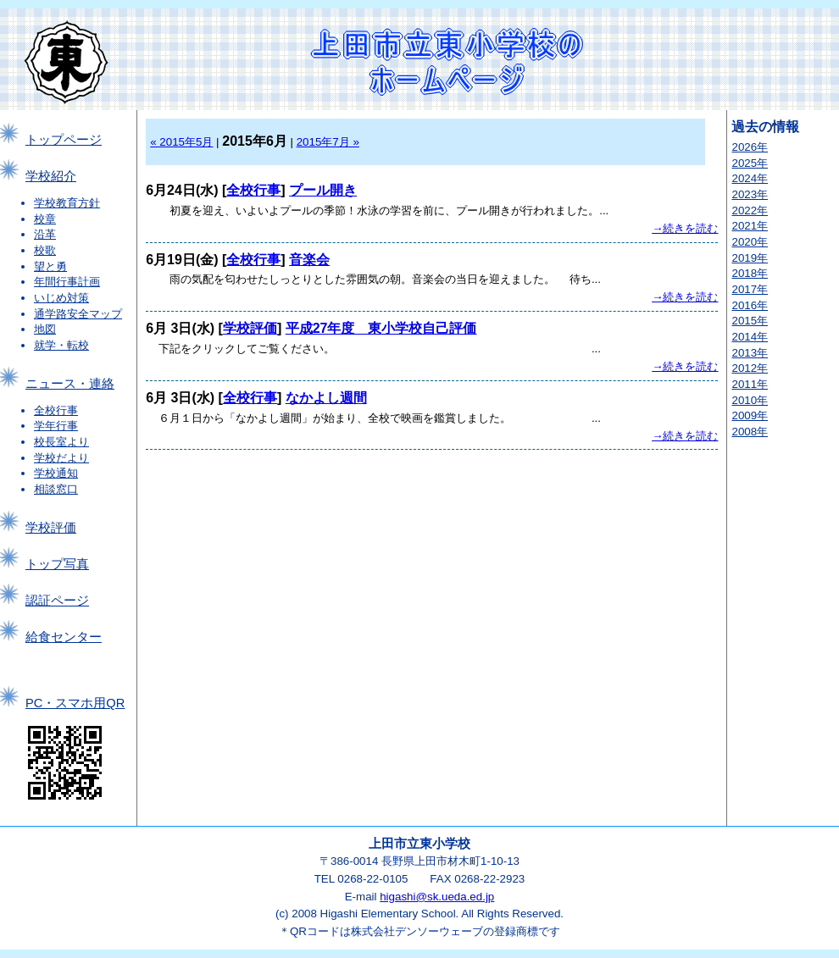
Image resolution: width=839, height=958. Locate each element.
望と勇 (50, 266)
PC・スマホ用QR (75, 703)
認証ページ (57, 600)
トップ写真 (57, 564)
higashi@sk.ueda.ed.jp (437, 896)
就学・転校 (61, 345)
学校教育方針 (67, 203)
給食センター (63, 637)
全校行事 (56, 410)
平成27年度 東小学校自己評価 (381, 328)
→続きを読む (685, 228)
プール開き (323, 190)
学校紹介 (50, 176)
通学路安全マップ (78, 313)
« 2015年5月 (181, 142)
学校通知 (56, 473)
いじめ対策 (61, 297)
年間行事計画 (67, 281)
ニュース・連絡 (69, 383)
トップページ (63, 140)
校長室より (61, 441)
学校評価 (50, 527)
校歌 (45, 250)
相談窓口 (56, 489)
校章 (45, 219)
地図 (45, 329)
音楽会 (309, 259)
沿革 (45, 234)
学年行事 (56, 425)
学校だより (61, 457)
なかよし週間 (326, 397)
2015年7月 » (328, 142)
